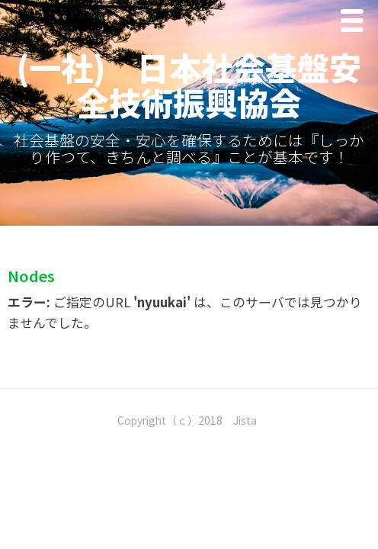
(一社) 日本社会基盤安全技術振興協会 (189, 84)
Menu (356, 24)
